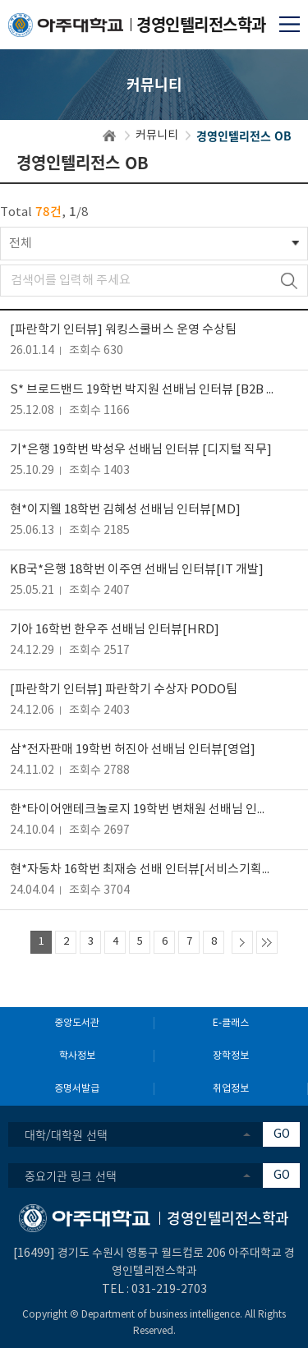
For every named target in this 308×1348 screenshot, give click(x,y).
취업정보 (231, 1088)
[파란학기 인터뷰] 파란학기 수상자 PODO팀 (123, 690)
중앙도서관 (76, 1023)
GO (282, 1134)
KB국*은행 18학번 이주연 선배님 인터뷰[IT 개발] (137, 570)
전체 (20, 244)
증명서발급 (76, 1088)
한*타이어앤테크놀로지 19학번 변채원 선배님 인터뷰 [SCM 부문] (142, 810)
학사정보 (77, 1056)
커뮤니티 (157, 135)
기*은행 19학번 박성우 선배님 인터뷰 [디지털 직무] (141, 450)
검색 (288, 280)
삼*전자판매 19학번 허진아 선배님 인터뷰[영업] (132, 750)
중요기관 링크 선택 (71, 1175)
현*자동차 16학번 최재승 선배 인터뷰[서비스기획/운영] (142, 869)
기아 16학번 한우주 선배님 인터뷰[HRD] (114, 630)
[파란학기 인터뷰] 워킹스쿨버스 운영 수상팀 (123, 330)
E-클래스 (231, 1023)
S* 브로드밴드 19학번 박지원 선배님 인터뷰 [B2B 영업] (142, 390)
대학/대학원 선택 (66, 1134)
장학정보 (231, 1056)
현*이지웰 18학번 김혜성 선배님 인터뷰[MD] (125, 510)
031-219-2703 (169, 1289)
